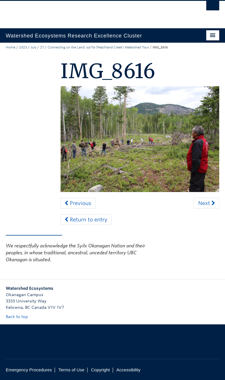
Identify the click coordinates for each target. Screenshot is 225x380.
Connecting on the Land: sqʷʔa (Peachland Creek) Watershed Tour (98, 47)
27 (42, 47)
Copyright (100, 369)
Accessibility (128, 369)
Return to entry (86, 220)
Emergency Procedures (29, 369)
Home (10, 47)
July (33, 47)
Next (206, 203)
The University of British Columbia (96, 12)
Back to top (19, 316)
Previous (78, 203)
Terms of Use (72, 369)
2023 (23, 47)
